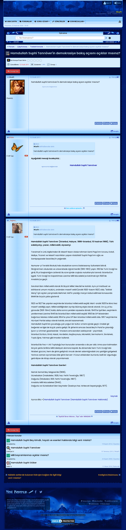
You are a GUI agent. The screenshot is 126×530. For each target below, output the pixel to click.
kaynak (114, 396)
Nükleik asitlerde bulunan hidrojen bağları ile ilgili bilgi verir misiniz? (34, 476)
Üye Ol (107, 3)
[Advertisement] (49, 103)
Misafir (119, 12)
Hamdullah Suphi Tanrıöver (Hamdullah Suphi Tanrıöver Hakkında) (76, 399)
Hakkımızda (95, 503)
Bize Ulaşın (106, 503)
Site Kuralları (98, 501)
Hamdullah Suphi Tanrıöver (83, 165)
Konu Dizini (87, 501)
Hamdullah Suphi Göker (24, 462)
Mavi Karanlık (20, 500)
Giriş (117, 3)
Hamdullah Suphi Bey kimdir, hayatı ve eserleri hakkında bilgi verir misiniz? (51, 440)
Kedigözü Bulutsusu (108, 474)
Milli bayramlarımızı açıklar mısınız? (30, 455)
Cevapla (114, 131)
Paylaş (106, 123)
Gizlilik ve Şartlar (112, 501)
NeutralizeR (81, 515)
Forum (11, 47)
